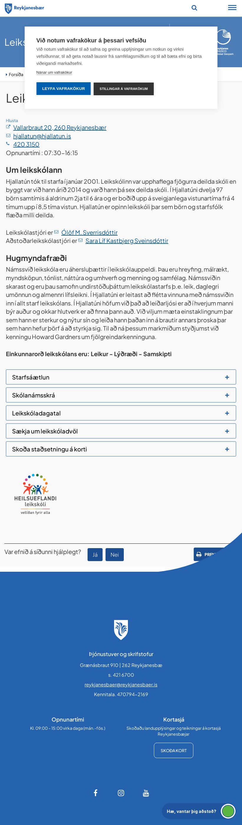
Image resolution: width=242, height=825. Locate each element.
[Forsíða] (24, 7)
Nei (115, 554)
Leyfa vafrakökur (63, 88)
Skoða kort (174, 750)
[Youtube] (146, 792)
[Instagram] (121, 792)
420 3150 (26, 144)
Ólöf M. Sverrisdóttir (89, 232)
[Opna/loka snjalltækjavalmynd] (232, 8)
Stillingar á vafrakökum (124, 89)
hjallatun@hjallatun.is (42, 135)
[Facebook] (96, 792)
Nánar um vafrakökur (54, 72)
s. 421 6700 (121, 675)
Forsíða (16, 74)
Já (95, 554)
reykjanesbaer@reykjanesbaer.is (121, 684)
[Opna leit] (194, 8)
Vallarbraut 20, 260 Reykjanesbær (59, 127)
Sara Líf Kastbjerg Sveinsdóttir (126, 240)
